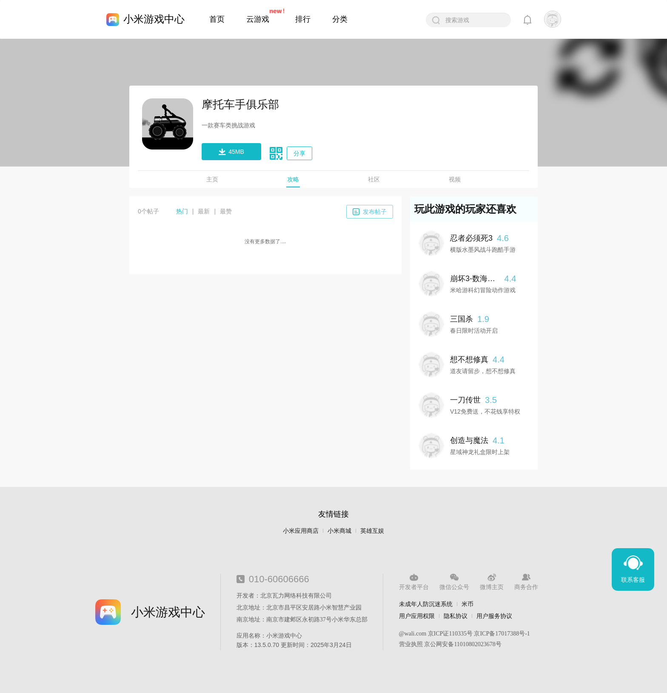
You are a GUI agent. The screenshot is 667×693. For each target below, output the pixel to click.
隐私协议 (455, 615)
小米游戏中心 (154, 19)
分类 (340, 19)
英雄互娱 (372, 531)
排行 (303, 19)
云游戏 (257, 19)
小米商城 (339, 531)
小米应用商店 (301, 531)
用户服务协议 (494, 615)
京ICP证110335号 (450, 633)
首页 (217, 19)
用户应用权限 (417, 615)
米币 (467, 604)
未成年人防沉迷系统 (426, 604)
